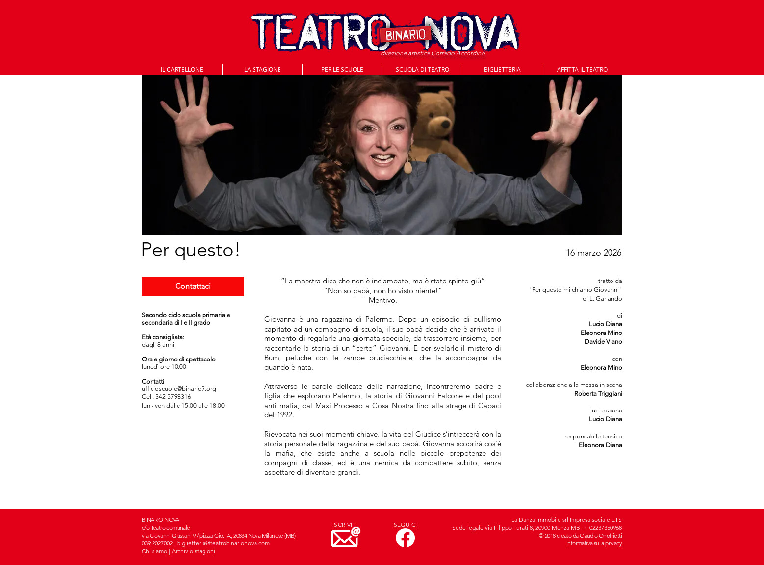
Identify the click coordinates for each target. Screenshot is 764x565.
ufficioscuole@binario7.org (179, 388)
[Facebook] (405, 537)
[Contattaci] (193, 286)
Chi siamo (154, 551)
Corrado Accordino (458, 53)
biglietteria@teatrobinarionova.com (223, 543)
